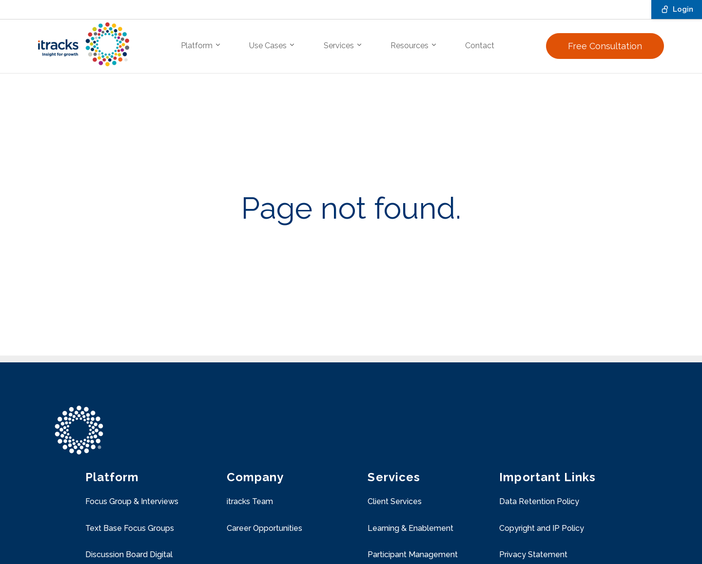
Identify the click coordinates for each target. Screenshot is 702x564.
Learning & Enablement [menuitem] (410, 528)
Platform (201, 45)
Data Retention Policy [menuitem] (539, 501)
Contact (479, 45)
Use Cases (272, 45)
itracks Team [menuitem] (250, 501)
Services (343, 45)
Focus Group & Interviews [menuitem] (131, 501)
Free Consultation (605, 46)
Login (676, 9)
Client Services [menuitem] (395, 501)
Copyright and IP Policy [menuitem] (541, 528)
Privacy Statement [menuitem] (533, 554)
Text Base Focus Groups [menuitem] (129, 528)
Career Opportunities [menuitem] (264, 528)
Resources (413, 45)
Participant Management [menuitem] (413, 554)
